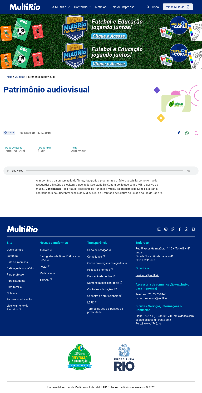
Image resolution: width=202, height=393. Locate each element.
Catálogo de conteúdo (20, 268)
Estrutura (12, 256)
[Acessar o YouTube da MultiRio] (159, 229)
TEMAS (46, 279)
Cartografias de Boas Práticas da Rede (60, 258)
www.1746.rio (152, 323)
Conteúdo (82, 7)
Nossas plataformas (54, 242)
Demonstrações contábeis (104, 282)
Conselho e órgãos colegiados (107, 263)
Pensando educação (19, 299)
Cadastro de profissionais (104, 296)
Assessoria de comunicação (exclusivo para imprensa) (162, 286)
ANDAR (46, 250)
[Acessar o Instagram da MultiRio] (166, 229)
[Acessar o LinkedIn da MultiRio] (193, 229)
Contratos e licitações (102, 289)
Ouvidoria (142, 268)
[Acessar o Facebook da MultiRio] (180, 229)
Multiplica (47, 273)
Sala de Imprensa (123, 7)
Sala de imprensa (17, 262)
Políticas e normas (100, 269)
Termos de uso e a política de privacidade (105, 310)
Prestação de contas (101, 276)
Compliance (96, 256)
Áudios (19, 76)
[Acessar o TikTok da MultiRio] (173, 229)
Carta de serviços (99, 250)
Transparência (97, 242)
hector (45, 266)
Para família (14, 287)
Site (9, 242)
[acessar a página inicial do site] (25, 7)
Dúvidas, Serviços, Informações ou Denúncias (159, 308)
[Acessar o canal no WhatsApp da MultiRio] (186, 229)
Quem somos (15, 249)
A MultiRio (61, 7)
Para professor (16, 274)
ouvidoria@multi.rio (147, 275)
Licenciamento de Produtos (17, 307)
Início (9, 76)
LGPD (92, 302)
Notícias (100, 7)
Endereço (142, 242)
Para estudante (16, 280)
